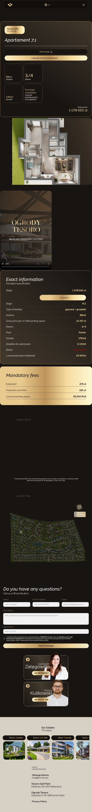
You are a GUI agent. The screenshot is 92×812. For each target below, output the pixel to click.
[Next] (86, 747)
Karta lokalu (46, 52)
